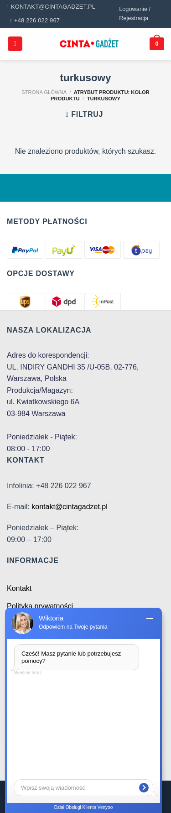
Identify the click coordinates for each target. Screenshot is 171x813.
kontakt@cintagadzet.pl (69, 507)
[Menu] (15, 44)
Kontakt (19, 588)
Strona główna (44, 92)
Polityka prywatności (40, 606)
